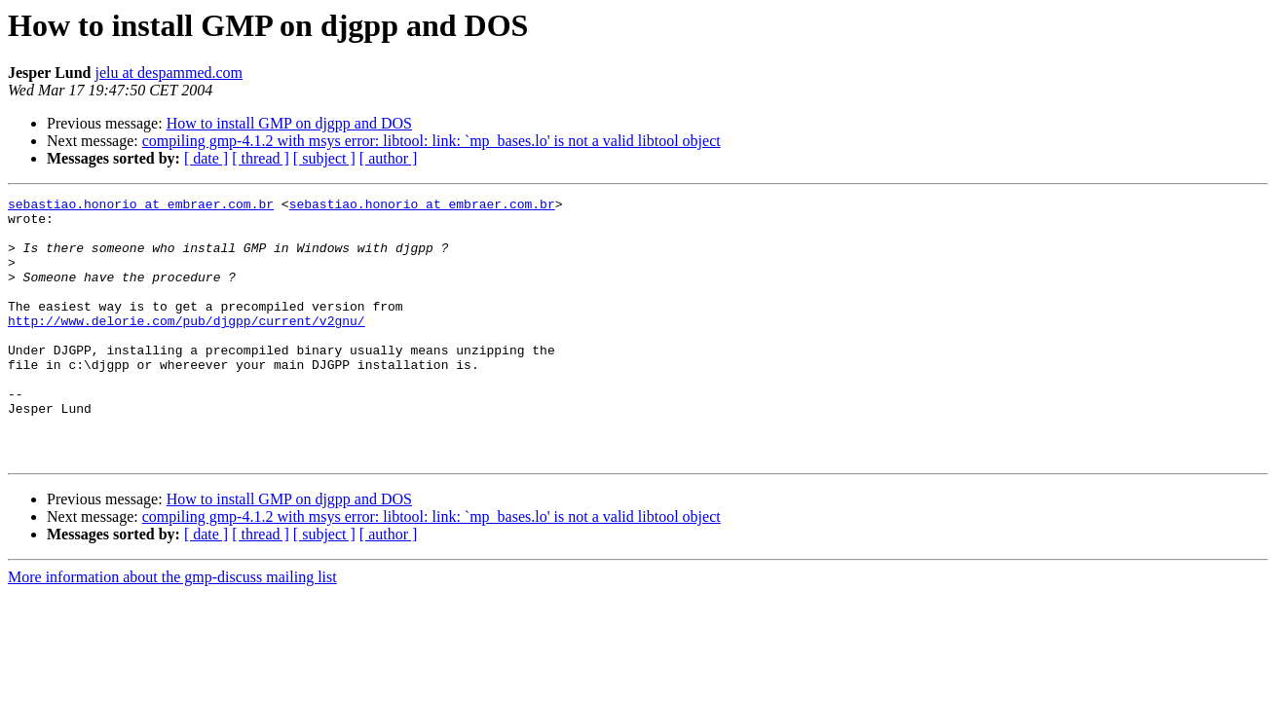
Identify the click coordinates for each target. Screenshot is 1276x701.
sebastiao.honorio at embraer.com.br (141, 206)
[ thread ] (260, 158)
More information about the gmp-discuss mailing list (172, 629)
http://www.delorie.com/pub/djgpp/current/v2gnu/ (186, 346)
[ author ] (388, 158)
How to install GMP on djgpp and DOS (289, 123)
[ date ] (206, 158)
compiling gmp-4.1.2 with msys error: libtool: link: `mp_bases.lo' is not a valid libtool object (431, 140)
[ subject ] (324, 158)
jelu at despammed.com (169, 72)
